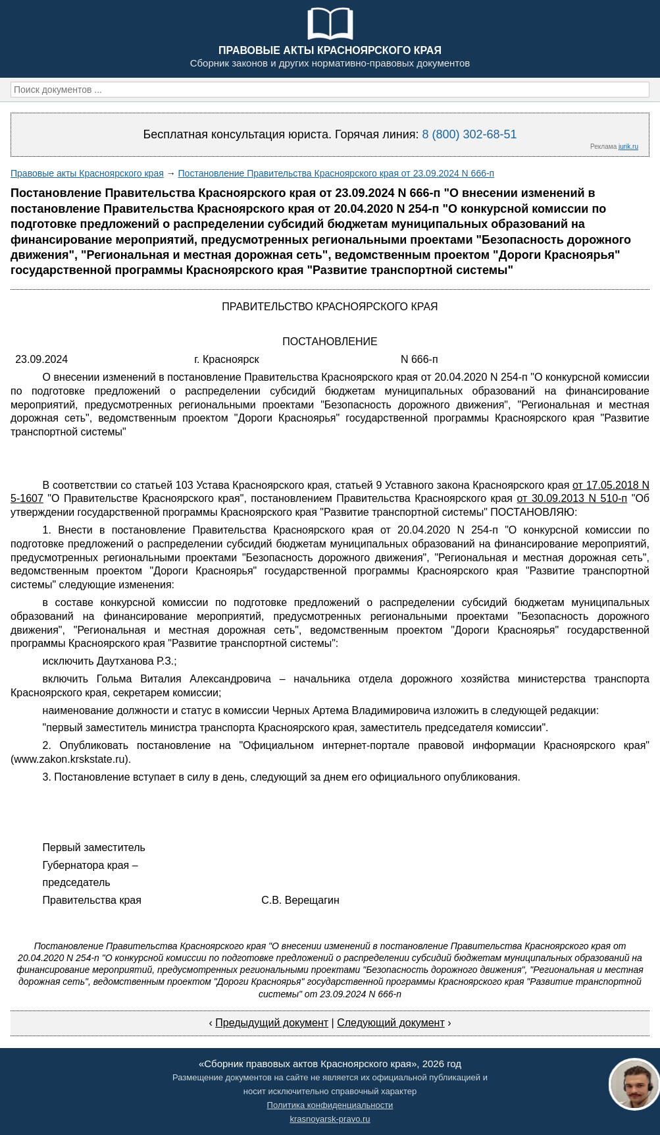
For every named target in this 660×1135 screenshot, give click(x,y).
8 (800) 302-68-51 (469, 134)
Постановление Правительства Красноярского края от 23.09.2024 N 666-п (336, 173)
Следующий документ (391, 1022)
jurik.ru (628, 146)
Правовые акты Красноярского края (87, 173)
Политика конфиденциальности (330, 1105)
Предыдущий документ (271, 1022)
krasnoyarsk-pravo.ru (330, 1119)
